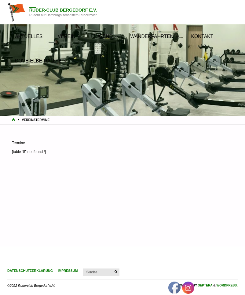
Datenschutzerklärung (30, 270)
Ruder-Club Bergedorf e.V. (63, 10)
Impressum (68, 270)
